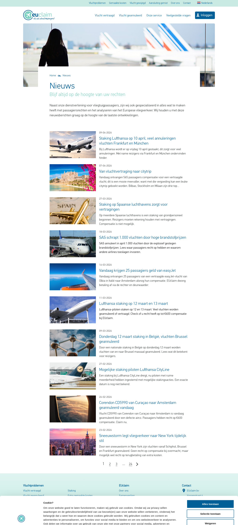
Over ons (175, 3)
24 (130, 464)
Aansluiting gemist (158, 3)
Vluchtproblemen (97, 3)
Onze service (154, 15)
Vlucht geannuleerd (130, 15)
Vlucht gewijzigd (138, 3)
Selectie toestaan (210, 487)
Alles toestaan (210, 477)
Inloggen (206, 15)
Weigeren (210, 496)
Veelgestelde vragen (178, 15)
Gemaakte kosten (117, 3)
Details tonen (178, 518)
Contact (187, 3)
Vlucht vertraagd (105, 15)
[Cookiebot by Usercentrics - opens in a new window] (21, 518)
